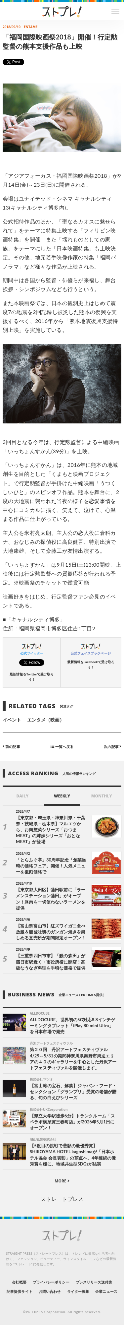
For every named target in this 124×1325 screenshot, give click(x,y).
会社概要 (19, 1282)
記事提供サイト (19, 1291)
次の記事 (112, 746)
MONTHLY (101, 796)
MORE (62, 1181)
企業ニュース (106, 1291)
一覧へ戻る (62, 746)
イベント (12, 720)
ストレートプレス (62, 1199)
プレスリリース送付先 (94, 1282)
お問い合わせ (50, 1291)
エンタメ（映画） (45, 720)
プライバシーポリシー (51, 1282)
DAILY (22, 796)
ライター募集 (78, 1291)
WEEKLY (62, 796)
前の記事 (11, 746)
